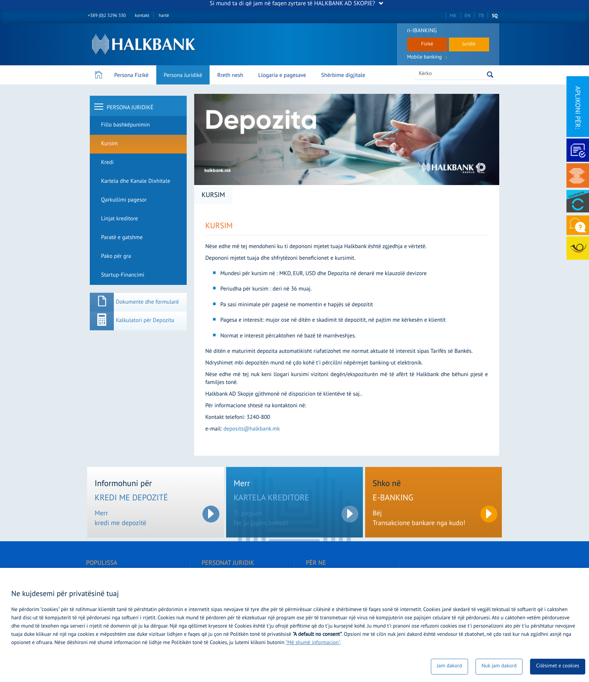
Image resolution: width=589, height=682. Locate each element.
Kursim (109, 144)
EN (468, 16)
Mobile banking (427, 58)
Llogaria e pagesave (282, 75)
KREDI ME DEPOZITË (131, 499)
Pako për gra (116, 256)
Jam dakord (449, 666)
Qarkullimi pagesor (124, 200)
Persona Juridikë (183, 75)
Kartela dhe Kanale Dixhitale (135, 181)
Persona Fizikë (131, 75)
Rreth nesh (230, 75)
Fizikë (427, 44)
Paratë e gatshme (122, 237)
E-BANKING (393, 499)
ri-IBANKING (422, 31)
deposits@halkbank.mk (252, 429)
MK (453, 16)
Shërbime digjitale (343, 75)
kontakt (142, 16)
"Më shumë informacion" (312, 643)
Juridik (469, 44)
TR (481, 16)
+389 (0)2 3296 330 (107, 16)
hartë (164, 16)
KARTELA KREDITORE (271, 499)
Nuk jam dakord (499, 666)
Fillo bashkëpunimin (125, 125)
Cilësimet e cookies (557, 666)
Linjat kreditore (119, 219)
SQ (495, 16)
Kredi (107, 162)
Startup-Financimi (122, 275)
